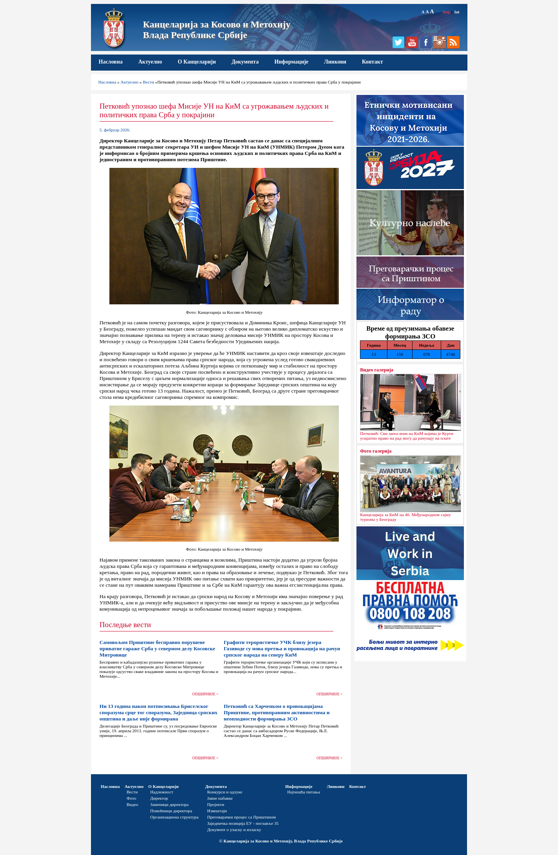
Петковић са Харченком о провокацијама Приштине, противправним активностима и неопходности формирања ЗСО (276, 712)
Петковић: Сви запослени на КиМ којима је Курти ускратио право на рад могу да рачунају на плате (406, 435)
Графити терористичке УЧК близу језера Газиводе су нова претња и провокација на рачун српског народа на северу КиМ (282, 648)
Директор (159, 798)
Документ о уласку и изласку (234, 829)
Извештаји (217, 810)
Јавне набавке (220, 798)
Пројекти (215, 804)
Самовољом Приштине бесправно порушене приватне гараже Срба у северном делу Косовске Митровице (157, 648)
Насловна (111, 62)
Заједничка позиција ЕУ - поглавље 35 (242, 823)
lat (456, 11)
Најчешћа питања (303, 792)
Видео (132, 804)
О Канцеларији (197, 62)
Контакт (372, 62)
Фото (131, 798)
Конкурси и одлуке (224, 792)
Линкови (335, 62)
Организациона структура (174, 817)
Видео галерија (376, 370)
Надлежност (161, 792)
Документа (244, 62)
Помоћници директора (171, 810)
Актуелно (150, 62)
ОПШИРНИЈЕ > (205, 694)
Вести (148, 82)
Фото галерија (375, 451)
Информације (291, 62)
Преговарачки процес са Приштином (241, 817)
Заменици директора (169, 804)
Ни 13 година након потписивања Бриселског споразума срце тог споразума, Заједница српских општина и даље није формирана (159, 712)
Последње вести (125, 624)
